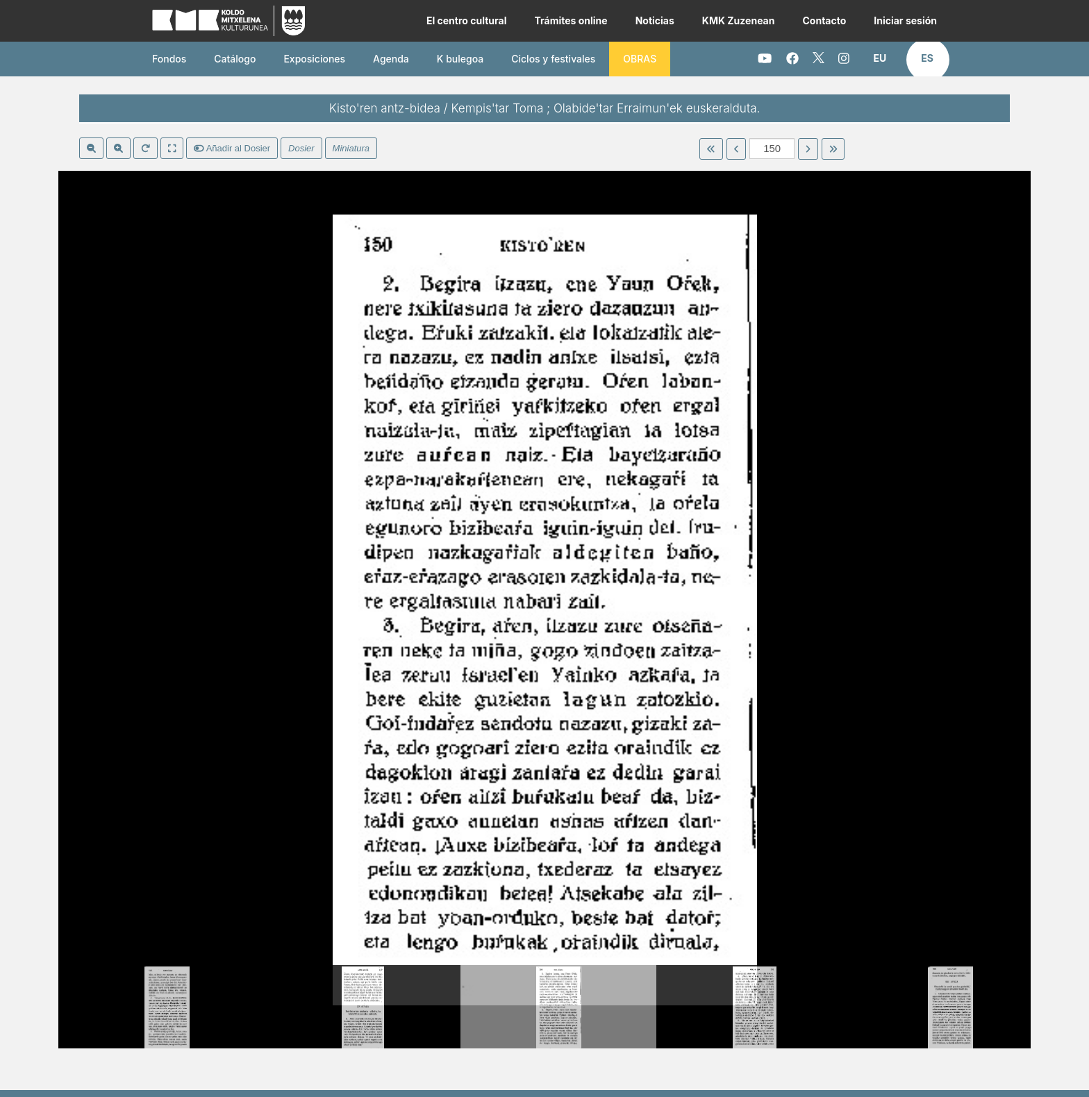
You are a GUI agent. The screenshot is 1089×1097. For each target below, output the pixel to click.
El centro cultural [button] (466, 20)
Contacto (824, 20)
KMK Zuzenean (738, 20)
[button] (880, 58)
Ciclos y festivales (553, 59)
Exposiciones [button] (314, 59)
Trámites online (570, 20)
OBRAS (639, 59)
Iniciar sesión (905, 20)
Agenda (391, 59)
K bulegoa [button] (460, 59)
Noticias (654, 20)
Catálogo (235, 59)
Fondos (169, 59)
